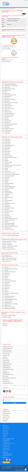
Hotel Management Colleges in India (9, 443)
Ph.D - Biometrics (5, 277)
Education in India (6, 417)
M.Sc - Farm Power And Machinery (8, 183)
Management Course (6, 372)
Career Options (6, 415)
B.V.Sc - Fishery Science (6, 131)
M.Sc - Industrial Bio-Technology (7, 197)
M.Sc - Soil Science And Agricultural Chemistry (9, 226)
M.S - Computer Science (6, 154)
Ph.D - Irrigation (4, 290)
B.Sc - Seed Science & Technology (8, 128)
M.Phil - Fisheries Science (6, 151)
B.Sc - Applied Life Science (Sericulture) (8, 99)
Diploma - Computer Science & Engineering (9, 258)
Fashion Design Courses (7, 367)
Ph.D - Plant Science (5, 294)
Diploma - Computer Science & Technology (9, 259)
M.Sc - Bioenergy (5, 168)
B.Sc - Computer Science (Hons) (7, 105)
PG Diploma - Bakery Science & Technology (9, 241)
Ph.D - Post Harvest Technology (7, 297)
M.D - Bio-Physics (5, 267)
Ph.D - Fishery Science (6, 287)
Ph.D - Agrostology (5, 270)
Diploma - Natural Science (6, 261)
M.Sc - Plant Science (5, 214)
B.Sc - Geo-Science (5, 117)
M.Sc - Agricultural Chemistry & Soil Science (9, 157)
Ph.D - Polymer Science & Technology (8, 296)
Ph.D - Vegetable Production (6, 302)
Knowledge (5, 420)
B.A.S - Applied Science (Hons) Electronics (9, 84)
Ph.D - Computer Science (6, 279)
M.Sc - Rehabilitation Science (7, 217)
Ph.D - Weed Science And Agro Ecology (8, 308)
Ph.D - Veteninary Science (6, 305)
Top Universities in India (6, 449)
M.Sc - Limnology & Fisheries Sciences (8, 203)
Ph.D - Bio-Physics (5, 276)
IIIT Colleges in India (6, 445)
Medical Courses (5, 376)
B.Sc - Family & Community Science (8, 108)
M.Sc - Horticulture (5, 195)
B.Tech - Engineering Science (7, 130)
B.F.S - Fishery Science (6, 93)
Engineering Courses (6, 365)
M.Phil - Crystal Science (6, 148)
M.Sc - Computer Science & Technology (8, 172)
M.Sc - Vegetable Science (6, 227)
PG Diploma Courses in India (12, 8)
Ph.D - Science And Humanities (7, 300)
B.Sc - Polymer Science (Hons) (7, 125)
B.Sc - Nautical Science (6, 122)
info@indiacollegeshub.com (7, 453)
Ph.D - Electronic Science (6, 285)
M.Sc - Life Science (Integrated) (7, 200)
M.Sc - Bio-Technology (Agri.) (7, 166)
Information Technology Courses (8, 369)
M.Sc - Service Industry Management (8, 223)
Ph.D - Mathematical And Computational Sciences (10, 293)
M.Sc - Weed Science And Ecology (8, 229)
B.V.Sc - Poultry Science (6, 133)
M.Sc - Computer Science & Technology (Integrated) (10, 174)
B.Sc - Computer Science (6, 104)
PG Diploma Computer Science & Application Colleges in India (13, 30)
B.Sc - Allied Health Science (6, 96)
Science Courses (5, 379)
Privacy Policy (16, 466)
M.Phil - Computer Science (6, 146)
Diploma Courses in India (7, 350)
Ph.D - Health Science (5, 288)
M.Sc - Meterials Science (6, 206)
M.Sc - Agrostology (5, 160)
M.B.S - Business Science (6, 140)
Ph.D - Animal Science (5, 273)
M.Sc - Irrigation (4, 198)
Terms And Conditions (9, 466)
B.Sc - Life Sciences (5, 119)
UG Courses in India (6, 355)
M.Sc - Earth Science (5, 180)
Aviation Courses (5, 358)
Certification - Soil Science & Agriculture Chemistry (10, 235)
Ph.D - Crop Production (6, 282)
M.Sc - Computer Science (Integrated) (8, 175)
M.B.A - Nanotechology (6, 139)
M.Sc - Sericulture (5, 221)
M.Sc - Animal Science (6, 163)
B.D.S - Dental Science (6, 87)
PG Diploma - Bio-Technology (7, 244)
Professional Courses (6, 381)
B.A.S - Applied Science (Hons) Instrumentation (10, 85)
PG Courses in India (6, 353)
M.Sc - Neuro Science (5, 212)
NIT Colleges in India (6, 440)
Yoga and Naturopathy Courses (8, 383)
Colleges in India (6, 411)
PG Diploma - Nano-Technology (7, 247)
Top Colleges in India (6, 448)
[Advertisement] (14, 71)
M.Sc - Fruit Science (5, 189)
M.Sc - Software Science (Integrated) (8, 224)
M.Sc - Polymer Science (6, 215)
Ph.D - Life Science (5, 291)
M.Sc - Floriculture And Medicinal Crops (8, 186)
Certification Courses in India (7, 346)
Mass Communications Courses (8, 374)
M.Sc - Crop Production (6, 177)
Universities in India (6, 413)
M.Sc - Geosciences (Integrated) (7, 192)
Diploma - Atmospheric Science (7, 256)
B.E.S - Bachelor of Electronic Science (8, 88)
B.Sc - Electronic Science (6, 107)
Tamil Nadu (4, 323)
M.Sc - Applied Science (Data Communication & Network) (11, 165)
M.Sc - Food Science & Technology (8, 188)
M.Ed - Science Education (6, 142)
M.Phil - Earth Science (5, 149)
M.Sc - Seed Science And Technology (8, 220)
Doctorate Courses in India (7, 351)
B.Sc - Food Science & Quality (7, 111)
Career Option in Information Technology (8, 315)
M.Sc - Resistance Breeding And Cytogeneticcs (10, 218)
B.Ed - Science (4, 91)
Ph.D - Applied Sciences (6, 274)
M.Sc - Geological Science (6, 191)
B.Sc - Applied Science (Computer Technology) (10, 102)
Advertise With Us (6, 462)
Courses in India (5, 8)
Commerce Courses (6, 360)
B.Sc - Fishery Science (6, 110)
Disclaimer (21, 466)
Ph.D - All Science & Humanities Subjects (9, 271)
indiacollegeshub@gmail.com (7, 455)
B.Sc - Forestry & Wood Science (7, 116)
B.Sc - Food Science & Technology (7, 114)
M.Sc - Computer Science (6, 171)
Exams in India (6, 418)
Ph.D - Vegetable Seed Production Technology (9, 303)
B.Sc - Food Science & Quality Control (8, 113)
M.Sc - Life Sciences (5, 201)
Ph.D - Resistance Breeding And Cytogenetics (9, 299)
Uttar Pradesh (5, 325)
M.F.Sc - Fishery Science (6, 143)
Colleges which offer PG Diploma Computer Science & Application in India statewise (13, 320)
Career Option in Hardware (6, 317)
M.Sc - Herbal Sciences (6, 194)
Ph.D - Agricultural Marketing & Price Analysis (9, 268)
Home (1, 8)
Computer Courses (6, 362)
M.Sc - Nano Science (5, 209)
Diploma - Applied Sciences (6, 255)
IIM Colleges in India (6, 446)
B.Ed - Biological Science (6, 90)
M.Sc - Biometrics (5, 169)
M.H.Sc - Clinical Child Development (8, 145)
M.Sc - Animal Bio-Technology (7, 162)
